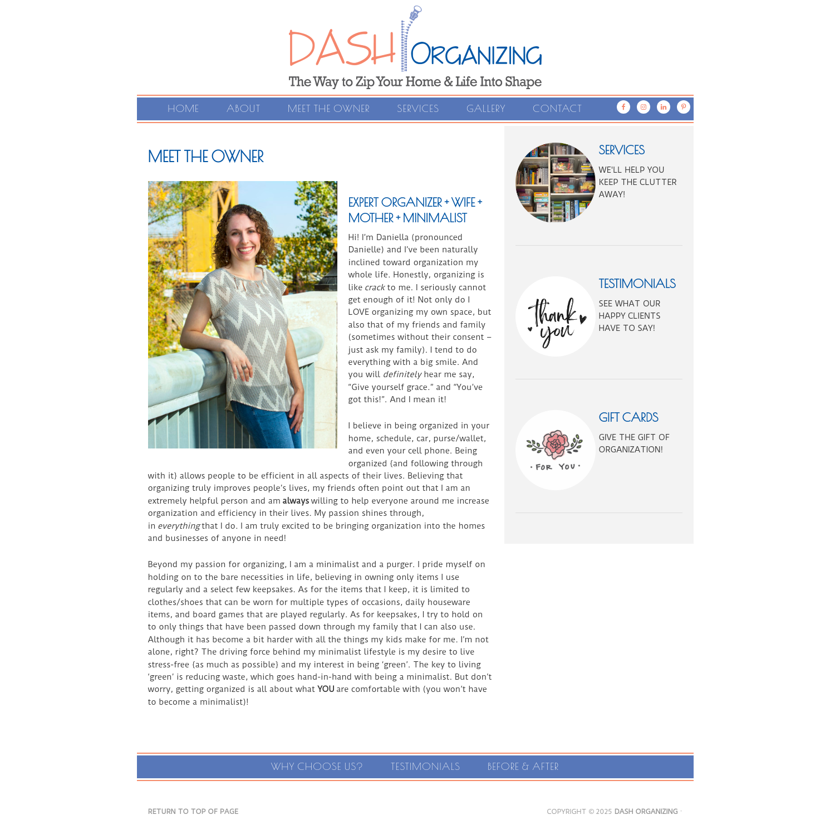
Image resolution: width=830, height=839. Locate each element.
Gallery (485, 108)
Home (183, 108)
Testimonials (425, 766)
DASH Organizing (645, 811)
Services (418, 108)
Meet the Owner (329, 108)
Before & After (523, 766)
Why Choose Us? (317, 766)
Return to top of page (193, 811)
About (244, 108)
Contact (557, 108)
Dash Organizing (415, 33)
